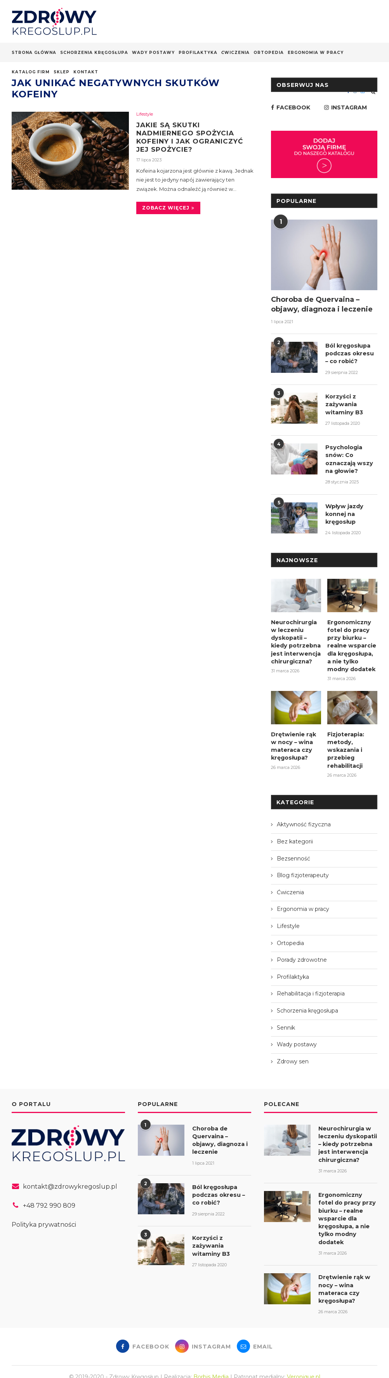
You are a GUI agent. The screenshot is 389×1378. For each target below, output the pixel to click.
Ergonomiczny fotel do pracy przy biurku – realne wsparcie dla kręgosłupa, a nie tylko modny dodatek (351, 641)
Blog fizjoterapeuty (303, 869)
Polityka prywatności (44, 1218)
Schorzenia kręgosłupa (94, 52)
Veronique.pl (303, 1366)
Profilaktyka (198, 52)
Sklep (61, 71)
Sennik (286, 1021)
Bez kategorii (295, 835)
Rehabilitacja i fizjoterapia (311, 987)
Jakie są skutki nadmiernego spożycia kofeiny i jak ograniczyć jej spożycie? (192, 138)
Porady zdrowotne (302, 953)
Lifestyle (144, 114)
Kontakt (85, 71)
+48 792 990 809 (49, 1199)
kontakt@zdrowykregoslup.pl (70, 1180)
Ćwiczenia (235, 52)
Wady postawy (153, 52)
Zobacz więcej (168, 209)
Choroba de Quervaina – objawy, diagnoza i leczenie (322, 304)
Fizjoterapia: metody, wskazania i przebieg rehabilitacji (345, 743)
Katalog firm (31, 71)
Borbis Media (211, 1366)
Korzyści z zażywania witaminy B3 (343, 403)
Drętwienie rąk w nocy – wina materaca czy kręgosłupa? (293, 740)
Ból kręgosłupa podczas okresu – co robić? (351, 353)
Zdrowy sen (293, 1054)
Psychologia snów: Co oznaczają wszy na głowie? (348, 457)
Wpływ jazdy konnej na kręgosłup (343, 511)
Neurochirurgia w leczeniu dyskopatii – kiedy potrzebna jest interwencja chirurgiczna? (295, 637)
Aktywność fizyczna (304, 818)
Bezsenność (293, 851)
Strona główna (34, 52)
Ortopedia (269, 52)
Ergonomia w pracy (316, 52)
